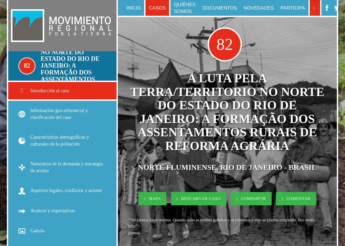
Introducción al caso (43, 90)
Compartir (251, 198)
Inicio (133, 8)
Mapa (152, 198)
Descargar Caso (199, 198)
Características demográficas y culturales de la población (53, 141)
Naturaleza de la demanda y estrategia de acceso (60, 167)
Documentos (219, 8)
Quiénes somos (184, 8)
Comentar (295, 198)
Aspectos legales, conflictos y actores (60, 190)
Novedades (259, 8)
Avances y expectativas (46, 211)
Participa (292, 8)
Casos (157, 8)
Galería (31, 231)
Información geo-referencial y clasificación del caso (53, 114)
